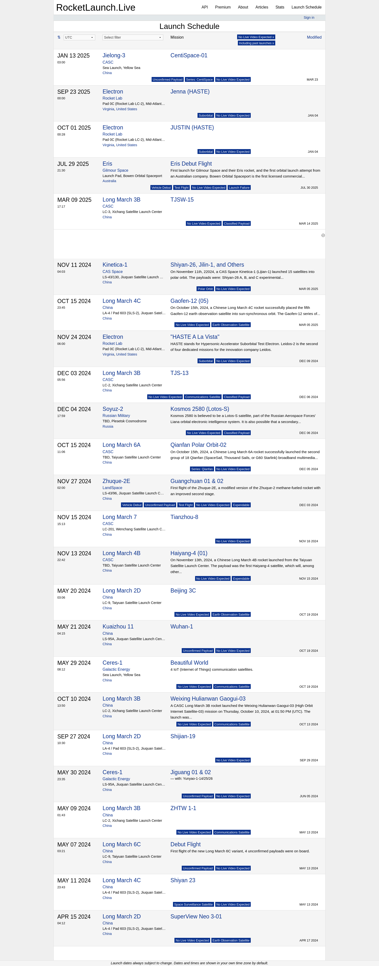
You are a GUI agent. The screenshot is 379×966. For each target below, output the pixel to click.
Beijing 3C (183, 590)
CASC (108, 62)
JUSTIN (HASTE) (192, 127)
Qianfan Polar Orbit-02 (198, 445)
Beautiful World (189, 663)
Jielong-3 (114, 55)
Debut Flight (186, 844)
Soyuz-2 (113, 409)
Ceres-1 (112, 663)
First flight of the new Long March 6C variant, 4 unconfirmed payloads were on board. (240, 851)
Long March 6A (121, 445)
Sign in (309, 17)
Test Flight (181, 187)
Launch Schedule (307, 7)
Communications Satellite (202, 397)
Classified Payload (237, 223)
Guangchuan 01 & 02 (197, 481)
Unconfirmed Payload (167, 79)
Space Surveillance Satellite (193, 904)
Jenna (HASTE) (190, 91)
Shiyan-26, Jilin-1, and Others (207, 265)
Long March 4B (121, 553)
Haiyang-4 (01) (189, 553)
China (107, 73)
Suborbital (206, 115)
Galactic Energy (116, 669)
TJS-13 (180, 373)
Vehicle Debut (161, 187)
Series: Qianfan (202, 469)
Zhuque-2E (116, 481)
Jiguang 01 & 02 (191, 772)
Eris (107, 164)
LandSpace (112, 488)
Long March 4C (122, 301)
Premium (223, 7)
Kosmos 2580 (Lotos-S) (200, 409)
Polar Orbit (205, 289)
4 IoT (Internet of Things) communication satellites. (212, 669)
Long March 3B (121, 199)
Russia (108, 426)
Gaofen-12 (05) (189, 301)
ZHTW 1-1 (183, 808)
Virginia (108, 109)
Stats (280, 7)
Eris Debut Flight (191, 164)
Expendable (241, 505)
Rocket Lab (112, 98)
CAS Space (113, 272)
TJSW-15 (182, 199)
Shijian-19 (183, 736)
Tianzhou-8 (184, 517)
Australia (109, 181)
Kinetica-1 (115, 265)
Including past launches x (256, 43)
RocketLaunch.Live (96, 7)
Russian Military (116, 416)
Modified (314, 37)
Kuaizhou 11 (118, 626)
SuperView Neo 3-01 (196, 916)
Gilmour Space (115, 170)
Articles (261, 7)
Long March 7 (120, 517)
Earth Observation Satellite (231, 325)
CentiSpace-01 (189, 55)
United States (126, 109)
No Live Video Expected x (256, 37)
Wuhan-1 (182, 626)
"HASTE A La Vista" (195, 337)
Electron (113, 91)
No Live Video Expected (233, 79)
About (243, 7)
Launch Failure (239, 187)
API (205, 7)
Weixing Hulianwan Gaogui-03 (208, 698)
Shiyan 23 (183, 880)
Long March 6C (122, 844)
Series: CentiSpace (199, 79)
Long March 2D (122, 590)
